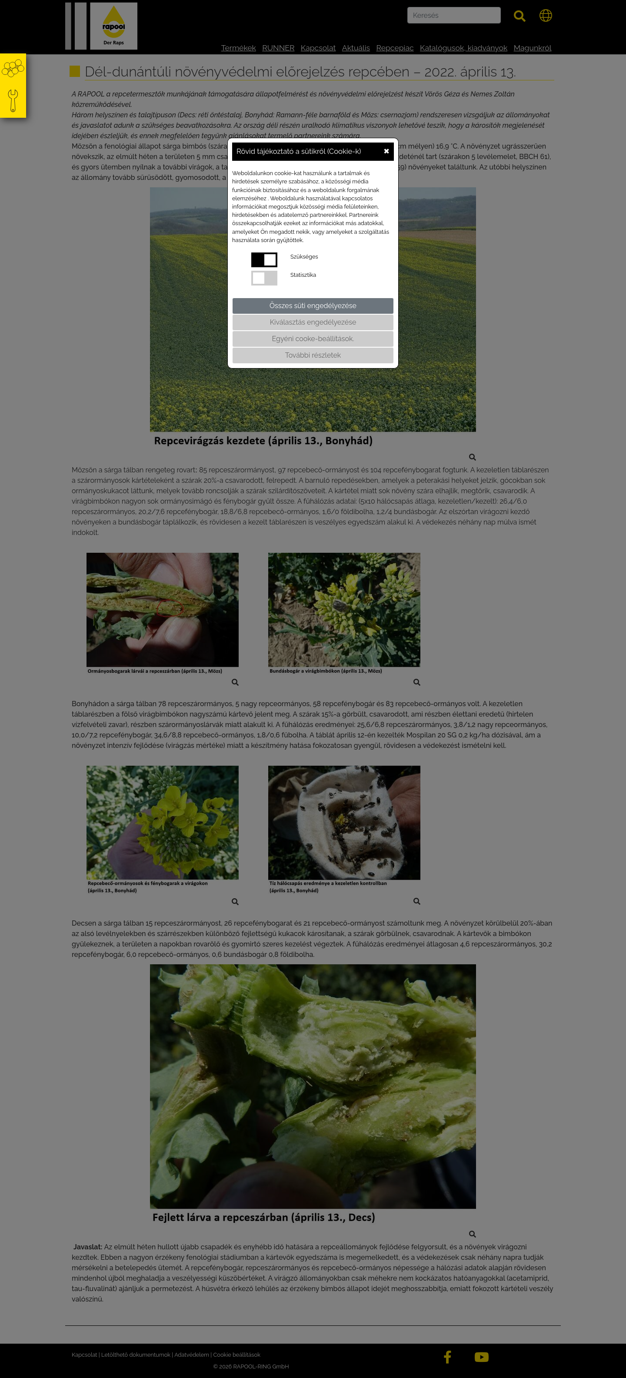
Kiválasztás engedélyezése (313, 322)
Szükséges (304, 256)
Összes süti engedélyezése (313, 306)
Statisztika (303, 275)
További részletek (313, 355)
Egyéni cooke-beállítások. (313, 339)
